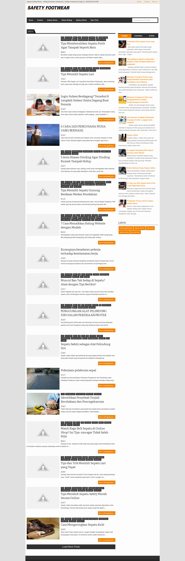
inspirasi (91, 37)
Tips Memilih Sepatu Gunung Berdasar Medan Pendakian (79, 192)
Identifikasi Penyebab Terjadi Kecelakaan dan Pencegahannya (81, 399)
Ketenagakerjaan (82, 39)
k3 (95, 37)
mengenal (92, 70)
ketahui (74, 39)
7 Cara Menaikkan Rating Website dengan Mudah (82, 225)
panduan (73, 459)
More (154, 2)
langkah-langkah (65, 153)
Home (31, 20)
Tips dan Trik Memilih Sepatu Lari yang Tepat (82, 465)
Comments (138, 36)
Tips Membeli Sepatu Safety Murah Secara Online (83, 496)
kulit (81, 276)
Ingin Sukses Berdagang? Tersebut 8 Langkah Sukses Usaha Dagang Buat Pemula (84, 100)
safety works (97, 394)
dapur (74, 37)
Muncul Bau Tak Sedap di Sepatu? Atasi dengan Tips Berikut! (82, 282)
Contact (147, 2)
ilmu (82, 68)
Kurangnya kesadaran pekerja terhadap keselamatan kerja (80, 251)
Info (79, 37)
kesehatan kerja (102, 37)
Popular (125, 36)
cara (62, 37)
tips (71, 186)
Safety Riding (66, 20)
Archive (151, 36)
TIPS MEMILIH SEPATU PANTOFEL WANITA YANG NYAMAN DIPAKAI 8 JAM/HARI (141, 61)
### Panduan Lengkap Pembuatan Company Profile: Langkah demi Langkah (140, 119)
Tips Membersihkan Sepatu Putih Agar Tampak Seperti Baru (82, 45)
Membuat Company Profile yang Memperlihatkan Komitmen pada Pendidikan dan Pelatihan (140, 79)
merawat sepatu (80, 394)
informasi (84, 37)
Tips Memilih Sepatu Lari (76, 74)
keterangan (91, 39)
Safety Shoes (52, 20)
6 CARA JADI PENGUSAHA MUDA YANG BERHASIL (82, 128)
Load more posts (71, 546)
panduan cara (64, 186)
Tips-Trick (94, 20)
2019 (30, 31)
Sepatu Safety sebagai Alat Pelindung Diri (85, 346)
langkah (81, 184)
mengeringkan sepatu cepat (95, 457)
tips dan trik (77, 186)
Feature (40, 20)
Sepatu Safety (132, 135)
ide (78, 68)
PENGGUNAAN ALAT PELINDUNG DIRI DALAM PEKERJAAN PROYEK (83, 313)
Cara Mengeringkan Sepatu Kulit (82, 524)
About (139, 2)
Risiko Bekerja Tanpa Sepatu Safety (141, 168)
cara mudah (68, 37)
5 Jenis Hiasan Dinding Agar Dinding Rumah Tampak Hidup (84, 159)
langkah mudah (100, 39)
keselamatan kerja (65, 39)
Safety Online (81, 20)
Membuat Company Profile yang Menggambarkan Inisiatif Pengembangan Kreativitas (139, 99)
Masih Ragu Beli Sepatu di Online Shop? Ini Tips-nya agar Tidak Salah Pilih (84, 432)
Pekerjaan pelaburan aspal (77, 370)
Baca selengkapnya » (106, 63)
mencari (69, 424)
